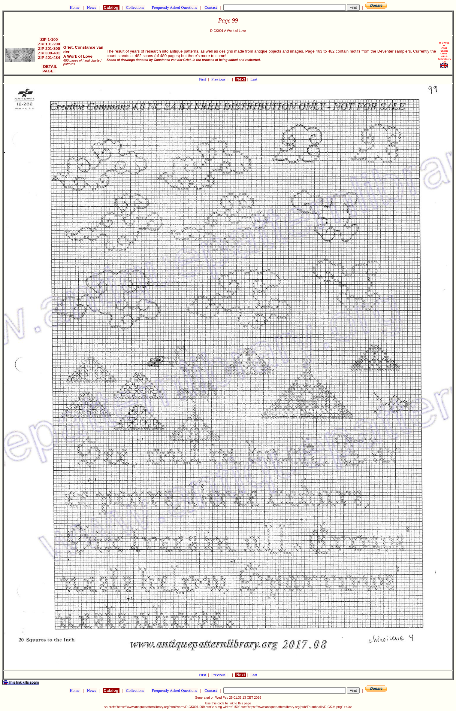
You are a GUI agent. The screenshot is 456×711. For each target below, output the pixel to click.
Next (240, 79)
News (91, 7)
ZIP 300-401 (49, 53)
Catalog (111, 7)
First (203, 79)
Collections (135, 7)
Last (253, 79)
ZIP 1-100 (49, 39)
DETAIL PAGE (49, 68)
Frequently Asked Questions (174, 7)
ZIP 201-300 (49, 48)
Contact (211, 7)
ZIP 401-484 (49, 57)
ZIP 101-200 (49, 44)
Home (74, 7)
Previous (218, 79)
